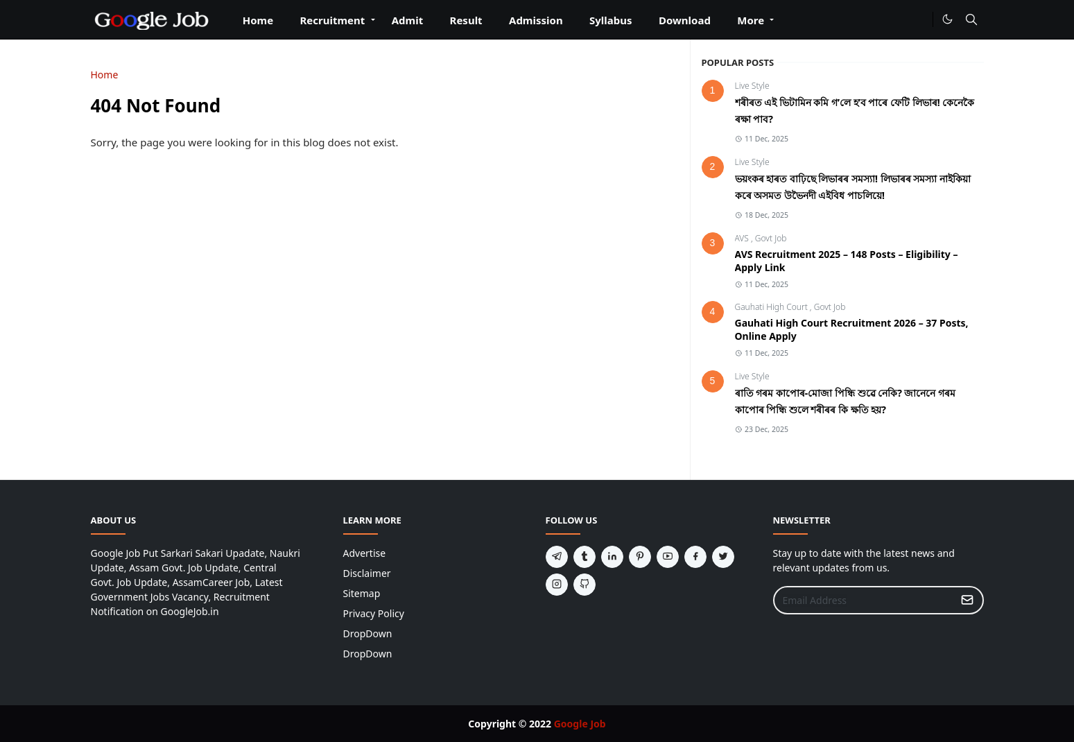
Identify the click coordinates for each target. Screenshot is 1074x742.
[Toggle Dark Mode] (947, 19)
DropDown (367, 633)
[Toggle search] (971, 19)
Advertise (364, 553)
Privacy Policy (373, 613)
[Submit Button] (967, 600)
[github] (584, 584)
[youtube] (668, 557)
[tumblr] (584, 557)
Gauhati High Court (772, 307)
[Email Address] (863, 600)
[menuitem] (258, 25)
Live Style (752, 86)
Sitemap (362, 593)
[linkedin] (612, 557)
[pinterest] (640, 557)
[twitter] (723, 557)
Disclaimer (367, 573)
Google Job (580, 723)
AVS (743, 238)
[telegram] (557, 557)
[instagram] (557, 584)
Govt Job (771, 238)
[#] (919, 20)
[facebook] (695, 557)
